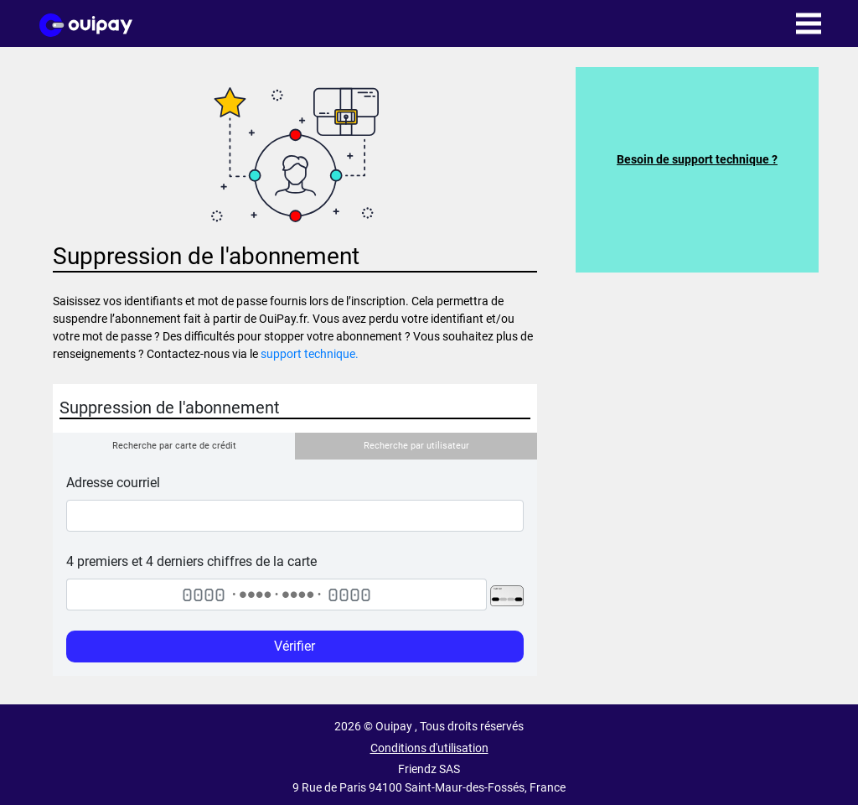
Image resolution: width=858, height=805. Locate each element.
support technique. (310, 354)
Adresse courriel (113, 483)
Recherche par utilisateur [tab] (416, 445)
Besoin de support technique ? (697, 159)
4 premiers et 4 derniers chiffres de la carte (191, 561)
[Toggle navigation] (808, 23)
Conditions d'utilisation (429, 748)
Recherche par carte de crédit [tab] (174, 445)
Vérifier (294, 646)
